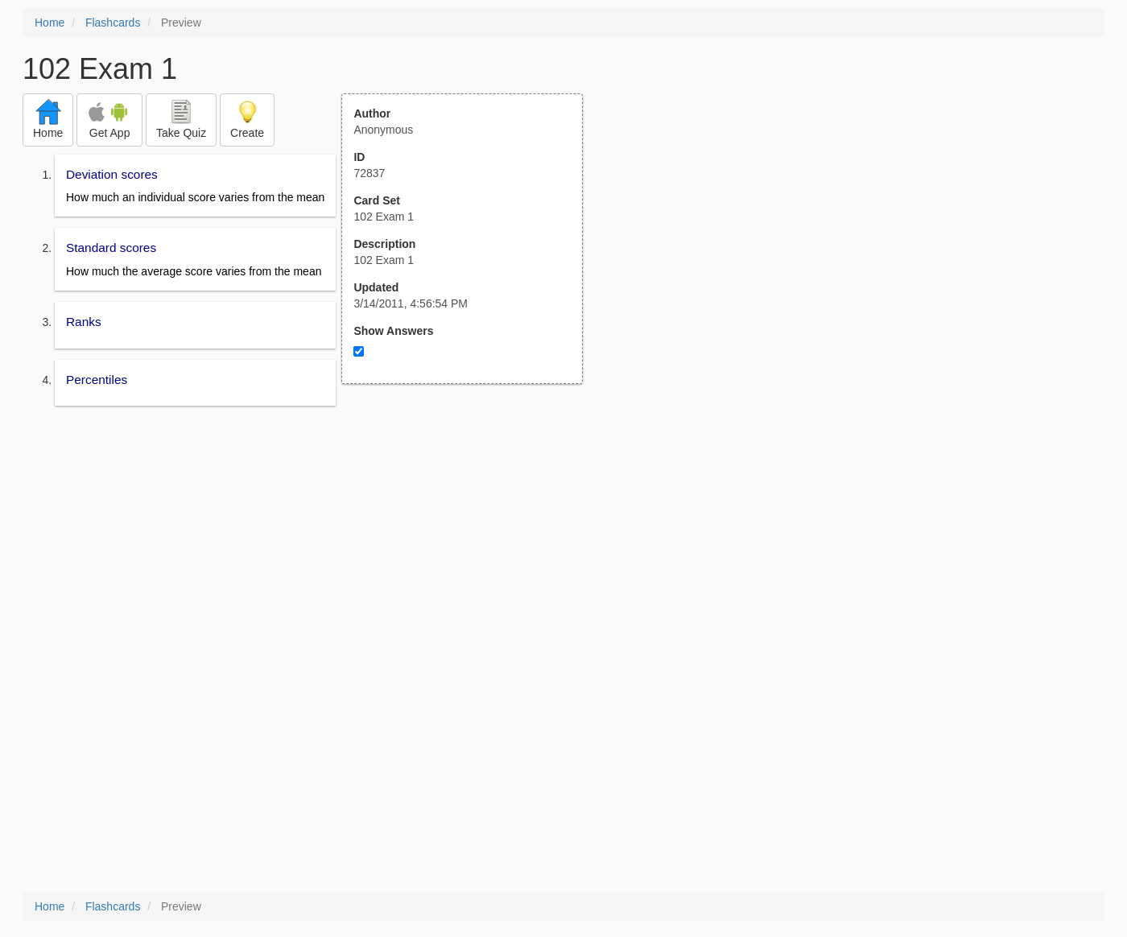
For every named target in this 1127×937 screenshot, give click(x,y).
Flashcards (112, 22)
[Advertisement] (471, 541)
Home (49, 22)
